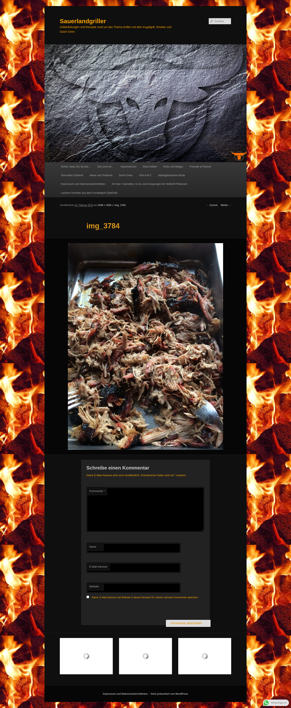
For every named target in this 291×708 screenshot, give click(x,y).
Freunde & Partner (200, 166)
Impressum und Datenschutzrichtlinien (83, 183)
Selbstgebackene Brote (171, 175)
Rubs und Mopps (173, 166)
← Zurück (212, 205)
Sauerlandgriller (83, 21)
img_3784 (120, 205)
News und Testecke (101, 175)
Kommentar (97, 491)
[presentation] (117, 610)
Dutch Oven (126, 175)
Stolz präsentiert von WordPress (169, 693)
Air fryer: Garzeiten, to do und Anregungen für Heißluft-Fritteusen (149, 183)
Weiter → (226, 205)
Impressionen (128, 166)
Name (92, 546)
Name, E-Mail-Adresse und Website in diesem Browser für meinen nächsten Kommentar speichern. (145, 597)
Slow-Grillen (150, 166)
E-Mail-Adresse (98, 566)
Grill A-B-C (145, 175)
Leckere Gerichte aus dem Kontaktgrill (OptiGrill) (89, 192)
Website (94, 586)
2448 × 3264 (104, 205)
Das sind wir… (105, 166)
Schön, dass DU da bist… (76, 166)
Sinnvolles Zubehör (72, 175)
